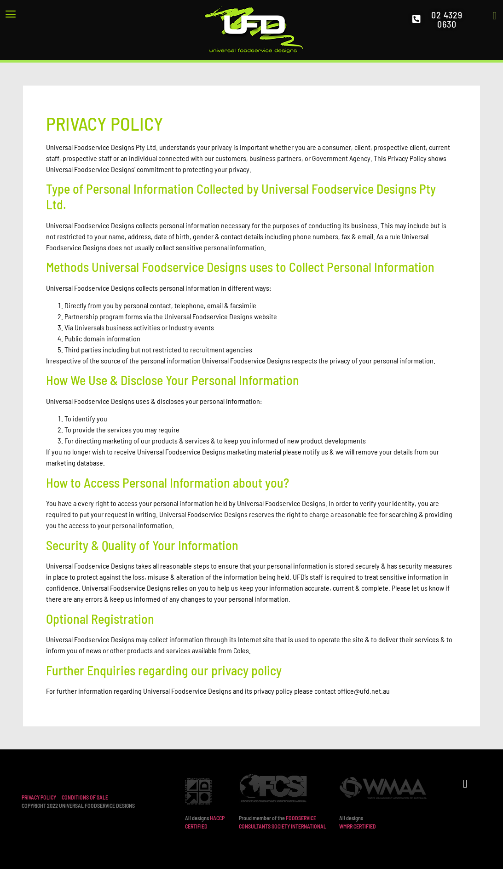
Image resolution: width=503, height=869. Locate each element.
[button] (58, 14)
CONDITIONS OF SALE (85, 797)
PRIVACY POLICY (39, 797)
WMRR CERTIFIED (357, 826)
